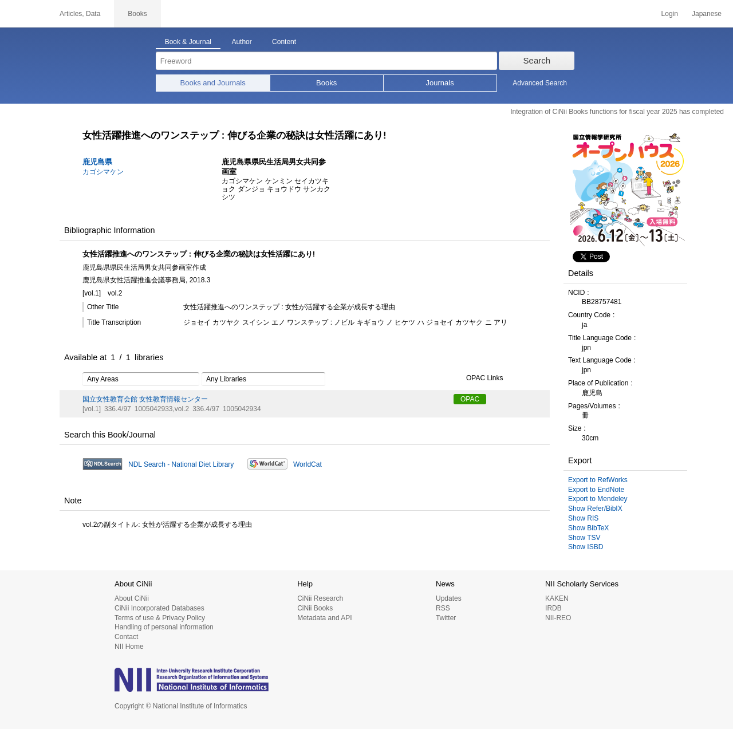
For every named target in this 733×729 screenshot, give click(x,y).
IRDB (553, 608)
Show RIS (583, 518)
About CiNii (132, 598)
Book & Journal (188, 42)
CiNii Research (320, 598)
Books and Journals (213, 82)
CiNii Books (315, 608)
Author (241, 42)
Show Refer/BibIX (595, 509)
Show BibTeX (588, 528)
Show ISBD (585, 547)
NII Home (129, 647)
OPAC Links (478, 378)
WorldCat (307, 464)
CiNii (23, 13)
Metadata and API (324, 618)
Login (669, 14)
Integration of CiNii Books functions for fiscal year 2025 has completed (617, 112)
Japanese (707, 14)
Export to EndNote (596, 490)
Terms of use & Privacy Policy (160, 618)
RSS (443, 608)
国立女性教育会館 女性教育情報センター (145, 399)
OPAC (469, 399)
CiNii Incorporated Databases (159, 608)
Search (537, 60)
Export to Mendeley (597, 499)
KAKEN (557, 598)
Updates (449, 598)
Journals (440, 82)
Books (326, 82)
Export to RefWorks (598, 480)
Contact (126, 637)
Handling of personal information (164, 627)
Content (284, 42)
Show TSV (584, 538)
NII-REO (558, 618)
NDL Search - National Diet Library (181, 464)
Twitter (446, 618)
